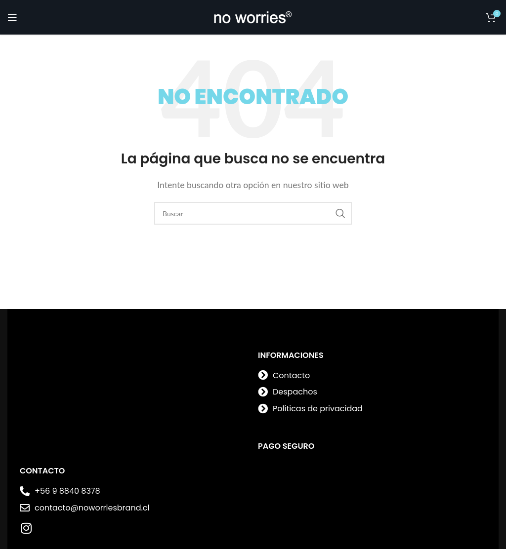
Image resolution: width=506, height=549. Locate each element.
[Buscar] (253, 213)
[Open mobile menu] (12, 17)
